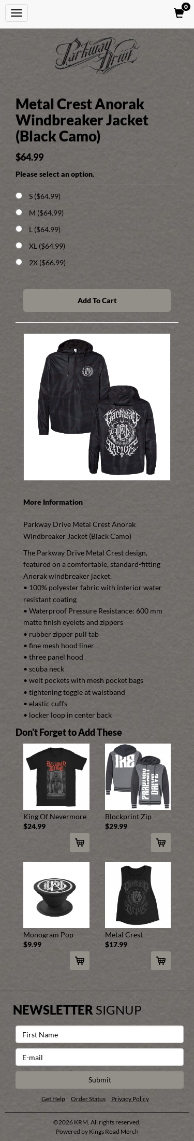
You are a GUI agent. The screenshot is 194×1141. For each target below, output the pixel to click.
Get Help (53, 1099)
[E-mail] (100, 1057)
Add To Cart (97, 300)
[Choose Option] (19, 195)
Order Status (88, 1099)
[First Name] (100, 1034)
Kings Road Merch (114, 1131)
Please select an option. (55, 173)
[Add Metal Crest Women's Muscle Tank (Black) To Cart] (161, 960)
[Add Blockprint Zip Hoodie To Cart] (161, 842)
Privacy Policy (130, 1099)
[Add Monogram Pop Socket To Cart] (79, 960)
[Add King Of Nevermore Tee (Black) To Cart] (79, 842)
